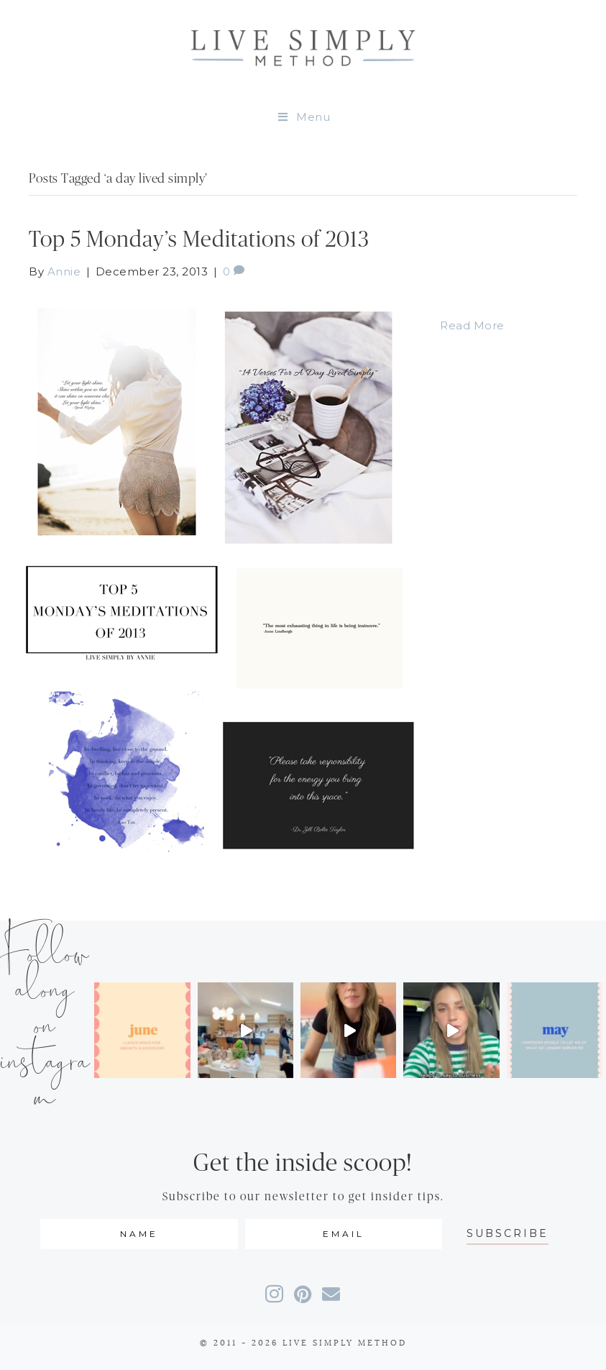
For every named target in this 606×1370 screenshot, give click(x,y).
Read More (472, 325)
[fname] (138, 1233)
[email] (343, 1233)
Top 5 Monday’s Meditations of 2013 (199, 240)
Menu (303, 117)
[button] (507, 1233)
